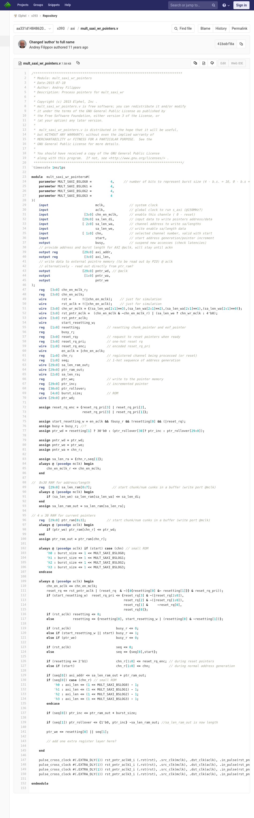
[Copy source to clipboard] (195, 63)
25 (24, 186)
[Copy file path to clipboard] (81, 63)
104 (24, 557)
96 (24, 520)
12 (24, 125)
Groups (38, 5)
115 (24, 609)
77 (24, 430)
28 (24, 200)
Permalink (239, 28)
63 (24, 365)
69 (24, 393)
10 (24, 115)
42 (24, 266)
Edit (223, 63)
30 (24, 209)
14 (24, 134)
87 (24, 477)
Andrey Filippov (44, 47)
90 (24, 492)
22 (24, 172)
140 (24, 727)
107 (24, 571)
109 (24, 581)
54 (24, 322)
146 (24, 755)
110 (24, 586)
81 (24, 449)
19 (24, 158)
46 (24, 285)
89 (24, 487)
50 (24, 303)
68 (24, 388)
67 (24, 383)
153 (24, 788)
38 (24, 247)
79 (24, 440)
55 (24, 327)
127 (24, 666)
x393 (63, 28)
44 (24, 275)
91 (24, 496)
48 (24, 294)
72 (24, 407)
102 (24, 548)
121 (24, 637)
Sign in (241, 5)
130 (24, 680)
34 (24, 228)
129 (24, 675)
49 (24, 299)
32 (24, 219)
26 (24, 191)
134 (24, 698)
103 (24, 553)
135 (24, 703)
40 (24, 256)
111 (24, 590)
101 (24, 543)
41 (24, 261)
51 (24, 308)
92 (24, 501)
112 (24, 595)
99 (24, 534)
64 (24, 369)
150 (24, 774)
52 (24, 313)
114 (24, 604)
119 (24, 628)
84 (24, 463)
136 (24, 708)
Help (68, 5)
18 (24, 153)
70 (24, 397)
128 (24, 670)
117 (24, 618)
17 (24, 148)
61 (24, 355)
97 (24, 524)
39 (24, 252)
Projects (23, 5)
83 (24, 459)
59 (24, 346)
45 (24, 280)
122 (24, 642)
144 (24, 745)
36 (24, 238)
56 (24, 332)
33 (24, 223)
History (221, 28)
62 (24, 360)
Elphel (22, 16)
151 (24, 778)
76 (24, 426)
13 (24, 129)
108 (24, 576)
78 (24, 435)
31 (24, 214)
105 (24, 562)
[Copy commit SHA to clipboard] (241, 44)
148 (24, 764)
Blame (205, 28)
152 (24, 783)
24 (24, 181)
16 (24, 144)
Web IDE (237, 63)
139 (24, 722)
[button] (6, 812)
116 (24, 614)
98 (24, 529)
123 (24, 647)
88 (24, 482)
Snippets (54, 5)
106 (24, 567)
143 (24, 741)
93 (24, 506)
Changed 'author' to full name (54, 42)
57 (24, 336)
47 (24, 289)
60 (24, 350)
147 (24, 760)
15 (24, 139)
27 (24, 195)
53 (24, 318)
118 (24, 623)
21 (24, 167)
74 (24, 416)
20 (24, 162)
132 (24, 689)
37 (24, 242)
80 (24, 444)
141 (24, 731)
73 (24, 412)
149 (24, 769)
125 (24, 656)
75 (24, 421)
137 (24, 713)
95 (24, 515)
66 (24, 379)
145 (24, 750)
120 (24, 633)
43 (24, 271)
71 (24, 402)
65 (24, 374)
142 (24, 736)
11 (24, 120)
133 (24, 694)
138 (24, 717)
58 (24, 341)
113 (24, 600)
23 (24, 176)
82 (24, 454)
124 (24, 651)
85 (24, 468)
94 (24, 510)
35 (24, 233)
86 (24, 473)
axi (75, 28)
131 (24, 684)
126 (24, 661)
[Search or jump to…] (193, 5)
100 (24, 539)
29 (24, 205)
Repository (53, 16)
